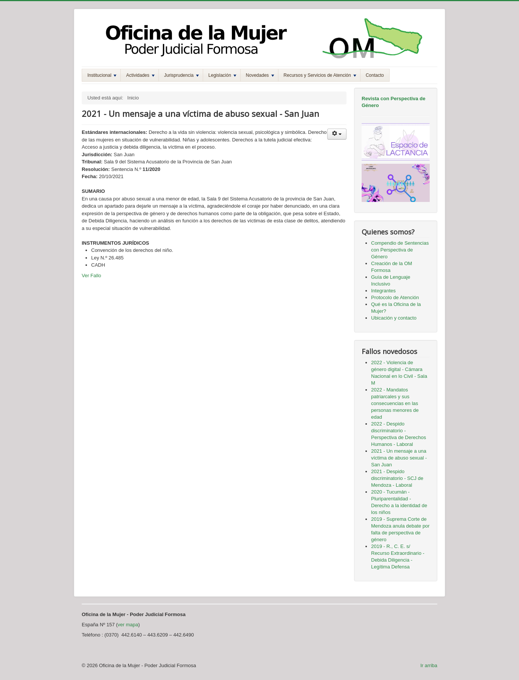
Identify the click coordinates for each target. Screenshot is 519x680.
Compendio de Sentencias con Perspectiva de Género (400, 249)
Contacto (375, 75)
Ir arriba (428, 665)
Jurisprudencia (181, 75)
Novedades (260, 75)
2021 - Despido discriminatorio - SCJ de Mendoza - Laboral (397, 478)
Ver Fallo (91, 275)
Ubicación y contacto (393, 318)
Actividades (140, 75)
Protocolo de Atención (395, 297)
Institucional (102, 75)
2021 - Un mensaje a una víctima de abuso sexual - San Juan (399, 457)
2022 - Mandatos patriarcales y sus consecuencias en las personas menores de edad (395, 403)
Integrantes (383, 290)
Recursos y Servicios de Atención (320, 75)
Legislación (222, 75)
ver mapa (128, 624)
